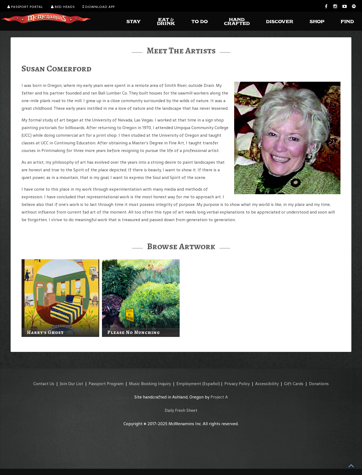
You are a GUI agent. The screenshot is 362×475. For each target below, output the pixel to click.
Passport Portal (25, 7)
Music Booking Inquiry (150, 383)
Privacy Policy (237, 383)
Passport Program (106, 383)
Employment (188, 383)
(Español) (211, 383)
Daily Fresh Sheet (181, 410)
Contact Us (43, 383)
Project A (219, 397)
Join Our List (71, 383)
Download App (99, 7)
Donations (319, 383)
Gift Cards (293, 383)
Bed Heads (63, 7)
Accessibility (267, 383)
